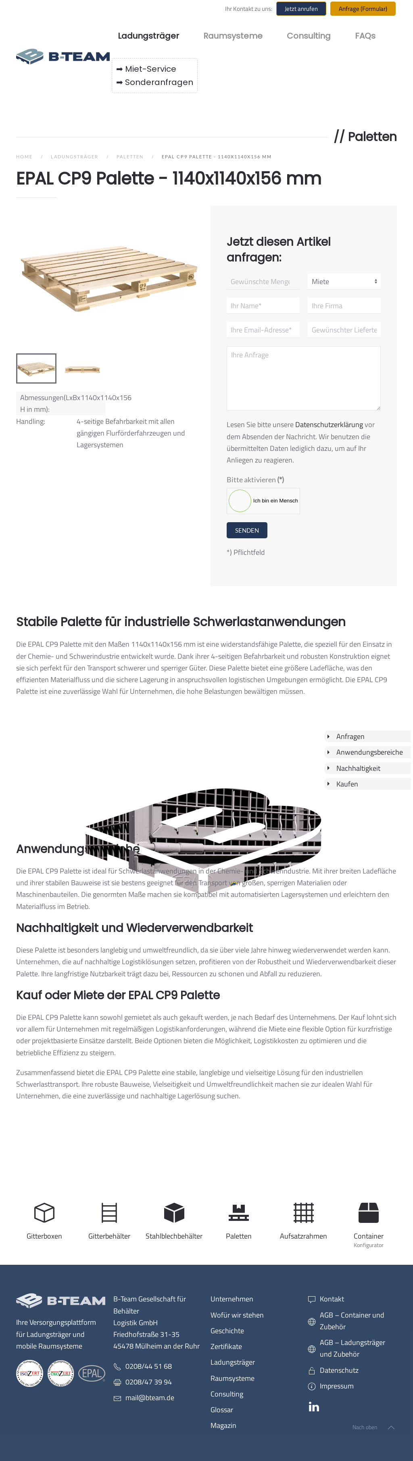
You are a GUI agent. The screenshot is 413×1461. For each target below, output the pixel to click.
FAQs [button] (365, 36)
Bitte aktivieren (255, 479)
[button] (391, 1428)
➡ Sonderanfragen (154, 82)
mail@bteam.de (149, 1397)
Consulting (309, 36)
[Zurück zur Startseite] (64, 56)
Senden (247, 530)
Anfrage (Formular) (363, 8)
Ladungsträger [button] (148, 36)
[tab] (36, 368)
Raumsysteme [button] (233, 36)
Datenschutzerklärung (329, 424)
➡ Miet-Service (146, 69)
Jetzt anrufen (301, 8)
